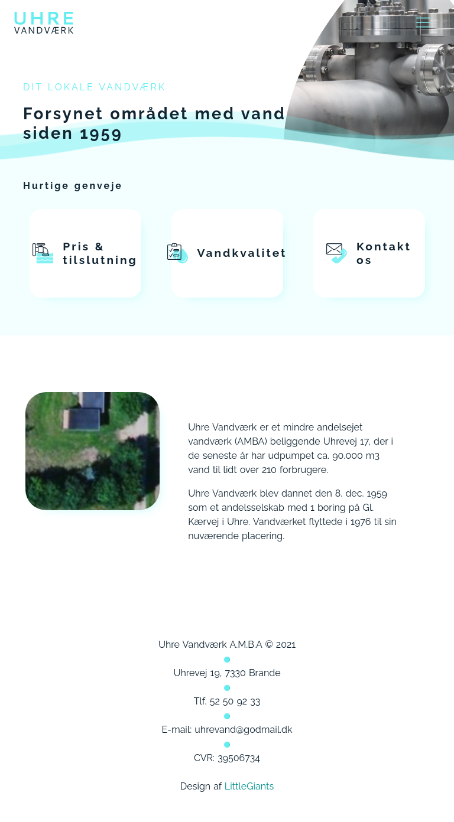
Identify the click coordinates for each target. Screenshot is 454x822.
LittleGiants (249, 786)
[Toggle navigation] (423, 22)
